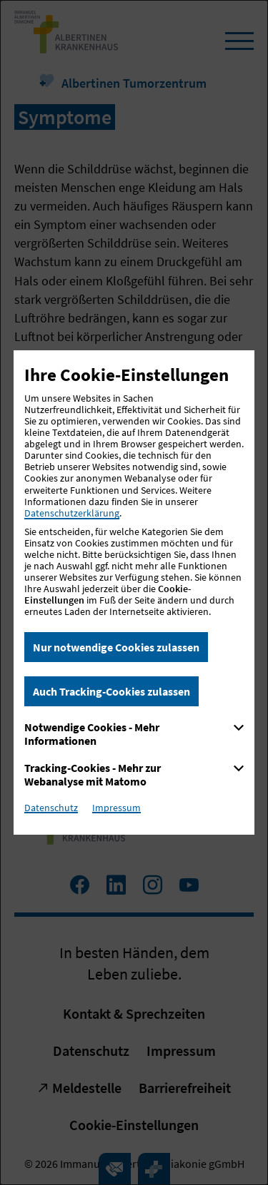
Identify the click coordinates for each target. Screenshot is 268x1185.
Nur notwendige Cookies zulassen (116, 647)
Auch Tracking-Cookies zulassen (111, 691)
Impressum (116, 807)
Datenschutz (51, 807)
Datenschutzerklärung (71, 513)
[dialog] (134, 592)
